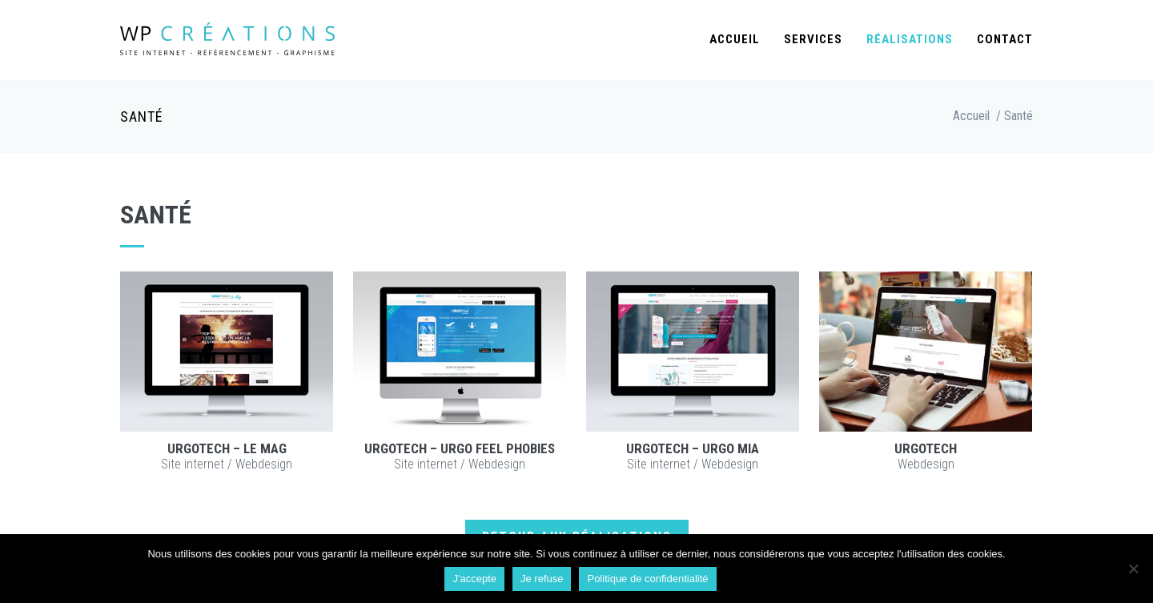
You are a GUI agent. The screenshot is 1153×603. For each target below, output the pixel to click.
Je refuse (541, 579)
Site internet (192, 464)
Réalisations (909, 39)
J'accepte (474, 579)
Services (813, 39)
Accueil (734, 39)
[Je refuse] (1133, 569)
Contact (1005, 39)
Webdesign (263, 464)
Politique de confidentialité (647, 579)
